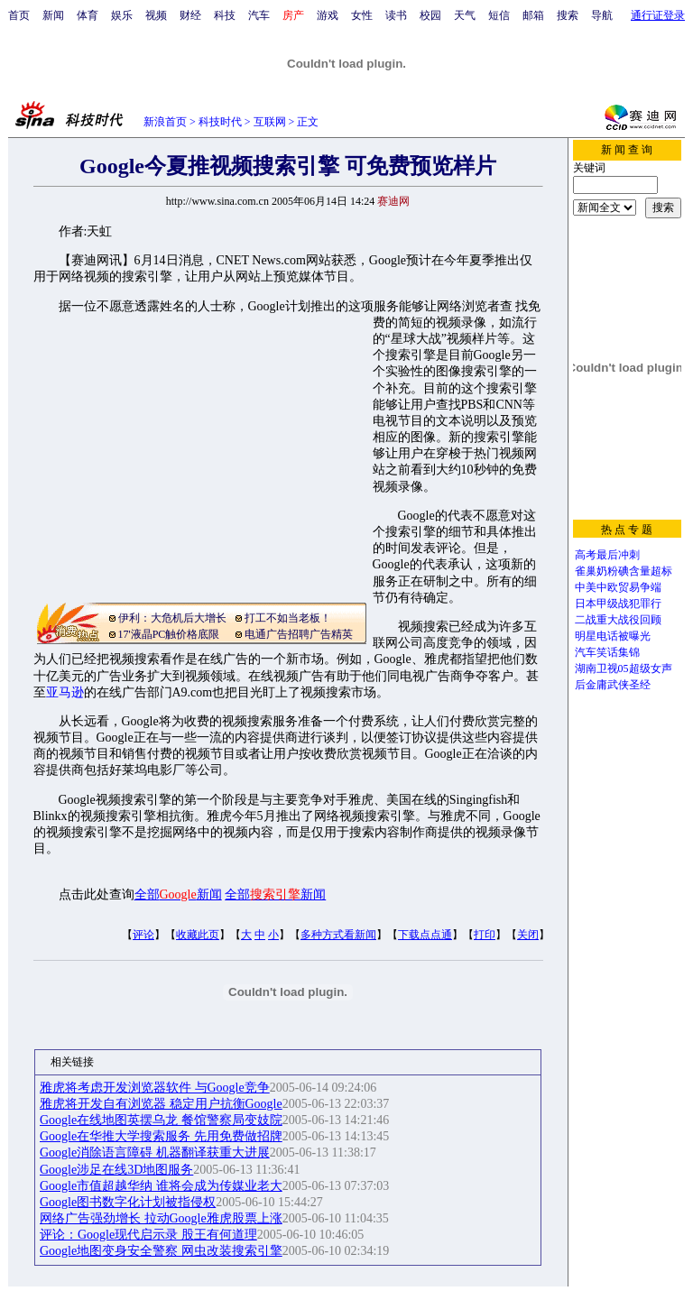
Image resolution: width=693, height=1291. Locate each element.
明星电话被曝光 (613, 636)
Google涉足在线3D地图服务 (116, 1169)
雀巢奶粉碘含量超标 (623, 571)
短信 (499, 15)
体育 (87, 15)
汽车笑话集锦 (607, 652)
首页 (19, 15)
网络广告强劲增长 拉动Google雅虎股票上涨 (161, 1218)
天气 (465, 15)
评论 (143, 934)
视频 (156, 15)
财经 (190, 15)
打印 (484, 934)
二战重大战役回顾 (618, 619)
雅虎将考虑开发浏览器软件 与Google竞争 (155, 1087)
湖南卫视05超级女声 (623, 668)
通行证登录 (658, 15)
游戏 (327, 15)
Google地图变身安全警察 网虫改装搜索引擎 (161, 1251)
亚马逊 (65, 692)
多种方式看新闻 (338, 934)
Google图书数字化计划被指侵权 (128, 1202)
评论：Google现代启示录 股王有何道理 (148, 1234)
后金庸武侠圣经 (613, 684)
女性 (362, 15)
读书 (396, 15)
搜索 (567, 15)
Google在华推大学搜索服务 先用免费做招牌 (161, 1136)
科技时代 (220, 121)
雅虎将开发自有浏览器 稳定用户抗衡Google (161, 1104)
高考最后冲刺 (607, 555)
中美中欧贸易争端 (618, 587)
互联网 (270, 121)
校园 (430, 15)
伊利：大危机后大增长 (172, 618)
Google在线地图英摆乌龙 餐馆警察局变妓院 (161, 1120)
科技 (225, 15)
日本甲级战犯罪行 (618, 603)
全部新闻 (178, 894)
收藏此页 (197, 934)
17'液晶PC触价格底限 (169, 634)
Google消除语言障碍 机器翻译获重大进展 (155, 1152)
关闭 (528, 934)
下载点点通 (425, 934)
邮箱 (533, 15)
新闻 (53, 15)
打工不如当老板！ (288, 618)
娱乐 (122, 15)
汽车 (259, 15)
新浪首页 (165, 121)
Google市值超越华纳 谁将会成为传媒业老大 (161, 1186)
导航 (602, 15)
